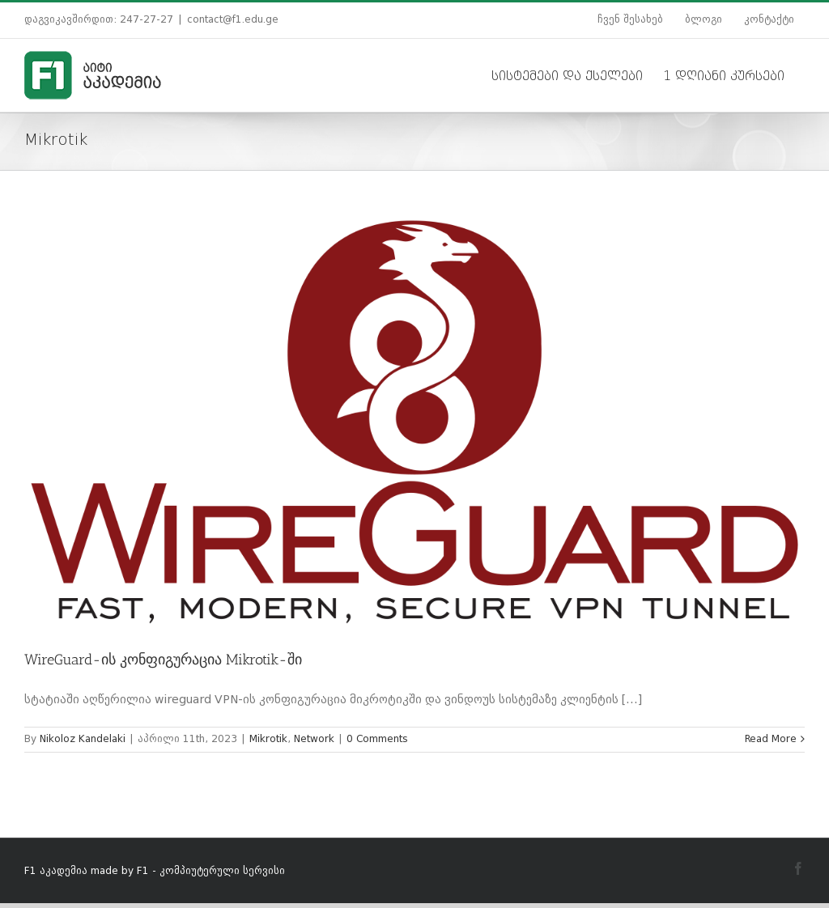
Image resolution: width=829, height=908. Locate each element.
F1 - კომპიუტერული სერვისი (211, 871)
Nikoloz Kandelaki (82, 740)
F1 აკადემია (55, 871)
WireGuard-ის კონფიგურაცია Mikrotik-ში (163, 659)
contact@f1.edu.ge (232, 20)
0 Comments (377, 740)
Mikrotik (268, 740)
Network (314, 740)
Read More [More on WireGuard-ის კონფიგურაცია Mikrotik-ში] (771, 740)
